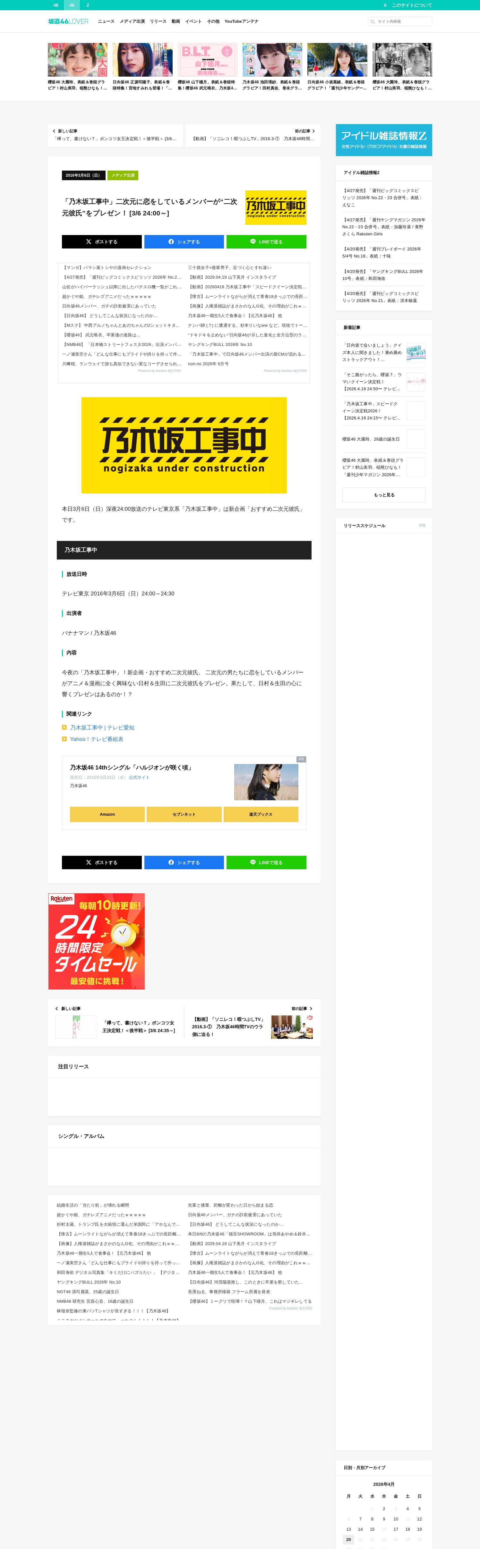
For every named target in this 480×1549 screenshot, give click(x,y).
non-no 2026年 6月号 (208, 363)
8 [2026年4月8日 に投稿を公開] (372, 1048)
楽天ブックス (260, 814)
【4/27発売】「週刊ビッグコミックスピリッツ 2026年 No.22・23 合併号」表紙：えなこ (123, 277)
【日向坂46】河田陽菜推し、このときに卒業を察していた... (245, 1539)
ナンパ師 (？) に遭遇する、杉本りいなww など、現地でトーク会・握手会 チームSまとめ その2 (249, 325)
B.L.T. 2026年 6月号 (397, 879)
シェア (188, 241)
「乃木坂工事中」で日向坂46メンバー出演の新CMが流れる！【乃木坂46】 (249, 354)
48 (55, 5)
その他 (213, 21)
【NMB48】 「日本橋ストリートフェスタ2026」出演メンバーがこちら (123, 344)
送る (270, 241)
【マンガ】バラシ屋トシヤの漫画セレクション (106, 267)
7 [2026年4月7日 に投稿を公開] (360, 1048)
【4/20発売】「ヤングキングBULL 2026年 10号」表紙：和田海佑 (382, 275)
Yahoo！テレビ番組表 (97, 739)
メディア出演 (132, 21)
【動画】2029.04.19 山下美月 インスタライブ (232, 277)
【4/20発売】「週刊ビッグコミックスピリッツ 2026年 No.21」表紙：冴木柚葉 (380, 297)
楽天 (414, 563)
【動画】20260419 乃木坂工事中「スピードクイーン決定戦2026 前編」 (249, 286)
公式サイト (139, 777)
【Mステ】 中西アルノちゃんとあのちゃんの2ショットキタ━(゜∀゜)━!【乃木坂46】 (123, 325)
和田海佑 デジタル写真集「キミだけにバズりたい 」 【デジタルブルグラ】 (120, 1530)
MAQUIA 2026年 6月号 (399, 755)
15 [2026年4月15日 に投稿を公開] (372, 1059)
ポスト (105, 241)
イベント (193, 21)
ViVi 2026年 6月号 (395, 794)
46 (71, 5)
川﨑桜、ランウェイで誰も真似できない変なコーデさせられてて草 (123, 363)
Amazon (107, 814)
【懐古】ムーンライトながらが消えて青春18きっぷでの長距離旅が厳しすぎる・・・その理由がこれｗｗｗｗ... (120, 1491)
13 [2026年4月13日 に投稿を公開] (348, 1059)
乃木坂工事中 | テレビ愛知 (102, 728)
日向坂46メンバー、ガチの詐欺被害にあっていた (109, 306)
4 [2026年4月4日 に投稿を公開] (408, 1038)
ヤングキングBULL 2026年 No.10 (220, 344)
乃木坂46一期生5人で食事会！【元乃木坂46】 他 (235, 315)
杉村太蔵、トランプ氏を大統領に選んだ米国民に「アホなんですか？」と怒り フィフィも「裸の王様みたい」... (120, 1482)
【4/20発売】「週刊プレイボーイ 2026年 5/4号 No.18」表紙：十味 (381, 252)
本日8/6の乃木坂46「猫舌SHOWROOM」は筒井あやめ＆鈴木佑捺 (251, 1491)
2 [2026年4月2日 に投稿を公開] (384, 1038)
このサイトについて (412, 5)
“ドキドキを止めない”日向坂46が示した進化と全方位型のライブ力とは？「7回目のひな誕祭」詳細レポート (249, 335)
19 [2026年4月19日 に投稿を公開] (419, 1059)
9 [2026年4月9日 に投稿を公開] (384, 1048)
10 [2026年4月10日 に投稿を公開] (396, 1048)
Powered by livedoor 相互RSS (159, 371)
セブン (391, 563)
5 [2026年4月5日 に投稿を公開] (419, 1038)
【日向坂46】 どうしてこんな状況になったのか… (110, 315)
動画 (176, 21)
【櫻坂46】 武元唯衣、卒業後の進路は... (101, 335)
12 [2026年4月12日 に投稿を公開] (419, 1048)
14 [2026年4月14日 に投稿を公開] (360, 1059)
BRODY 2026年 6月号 (399, 817)
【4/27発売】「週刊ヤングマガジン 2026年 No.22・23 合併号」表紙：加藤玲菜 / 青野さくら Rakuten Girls (383, 226)
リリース (158, 21)
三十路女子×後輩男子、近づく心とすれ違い (229, 267)
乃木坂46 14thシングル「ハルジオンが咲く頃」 (132, 767)
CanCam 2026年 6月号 (399, 840)
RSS (408, 1157)
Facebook (383, 1157)
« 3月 (362, 1097)
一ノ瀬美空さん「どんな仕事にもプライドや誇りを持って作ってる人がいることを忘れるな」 (123, 354)
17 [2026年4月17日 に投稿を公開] (396, 1059)
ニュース (106, 21)
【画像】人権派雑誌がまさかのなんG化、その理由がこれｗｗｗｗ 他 (249, 306)
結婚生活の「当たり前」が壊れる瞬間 (93, 1463)
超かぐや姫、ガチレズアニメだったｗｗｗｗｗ (106, 296)
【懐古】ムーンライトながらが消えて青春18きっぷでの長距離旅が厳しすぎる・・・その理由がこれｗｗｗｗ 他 (249, 296)
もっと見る (384, 494)
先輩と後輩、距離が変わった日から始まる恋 (230, 1463)
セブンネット (184, 814)
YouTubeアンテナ (242, 21)
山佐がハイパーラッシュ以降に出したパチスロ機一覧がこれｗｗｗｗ (123, 286)
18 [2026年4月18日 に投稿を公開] (407, 1059)
